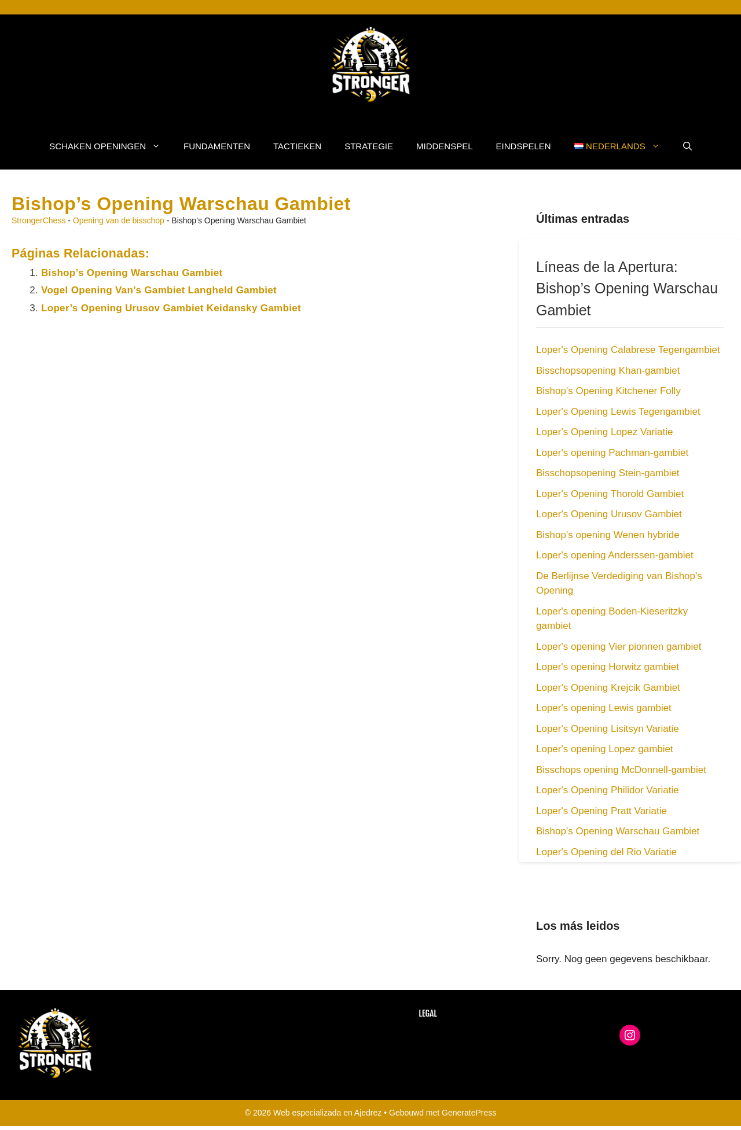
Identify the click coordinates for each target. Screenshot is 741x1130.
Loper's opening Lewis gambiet (604, 707)
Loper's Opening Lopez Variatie (604, 431)
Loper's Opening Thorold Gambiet (610, 493)
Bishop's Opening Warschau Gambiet (617, 831)
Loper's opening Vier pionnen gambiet (619, 646)
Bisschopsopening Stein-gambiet (608, 473)
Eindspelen (523, 146)
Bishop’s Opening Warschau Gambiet (131, 272)
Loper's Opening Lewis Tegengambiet (618, 411)
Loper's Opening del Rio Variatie (606, 851)
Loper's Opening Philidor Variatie (607, 790)
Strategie (368, 146)
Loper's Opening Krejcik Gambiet (608, 687)
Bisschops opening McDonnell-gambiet (621, 769)
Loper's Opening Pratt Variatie (601, 810)
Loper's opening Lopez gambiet (604, 748)
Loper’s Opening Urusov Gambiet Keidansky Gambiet (171, 308)
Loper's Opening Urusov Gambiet (609, 514)
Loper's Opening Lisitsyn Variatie (607, 728)
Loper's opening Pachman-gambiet (612, 452)
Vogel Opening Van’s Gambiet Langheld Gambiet (159, 290)
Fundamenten (217, 146)
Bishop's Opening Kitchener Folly (608, 390)
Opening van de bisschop (118, 220)
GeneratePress (469, 1112)
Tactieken (297, 146)
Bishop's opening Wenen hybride (608, 534)
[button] (687, 146)
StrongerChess (38, 220)
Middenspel (444, 146)
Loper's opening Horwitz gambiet (607, 666)
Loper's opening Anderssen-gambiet (615, 555)
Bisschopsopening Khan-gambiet (608, 370)
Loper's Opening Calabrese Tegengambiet (628, 349)
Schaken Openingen (110, 146)
